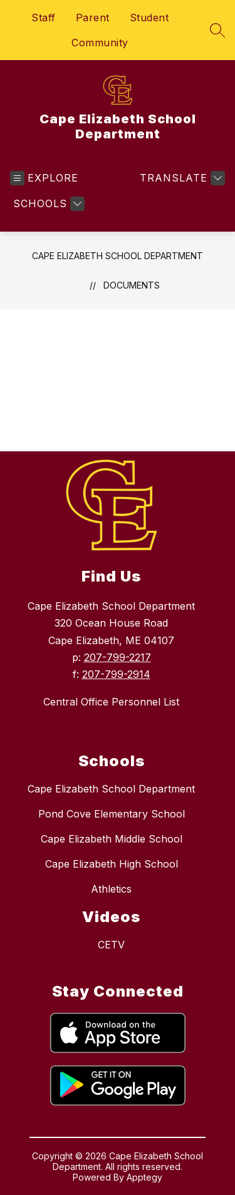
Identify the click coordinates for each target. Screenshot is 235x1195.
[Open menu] (44, 178)
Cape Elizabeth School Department (117, 255)
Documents (131, 285)
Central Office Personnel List (111, 701)
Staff (43, 17)
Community (99, 42)
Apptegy (144, 1177)
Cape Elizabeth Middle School (111, 839)
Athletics (111, 889)
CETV (111, 944)
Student (149, 17)
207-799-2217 (117, 657)
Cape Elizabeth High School (111, 864)
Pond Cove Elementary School (111, 814)
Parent (93, 17)
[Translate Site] (181, 178)
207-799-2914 (116, 674)
